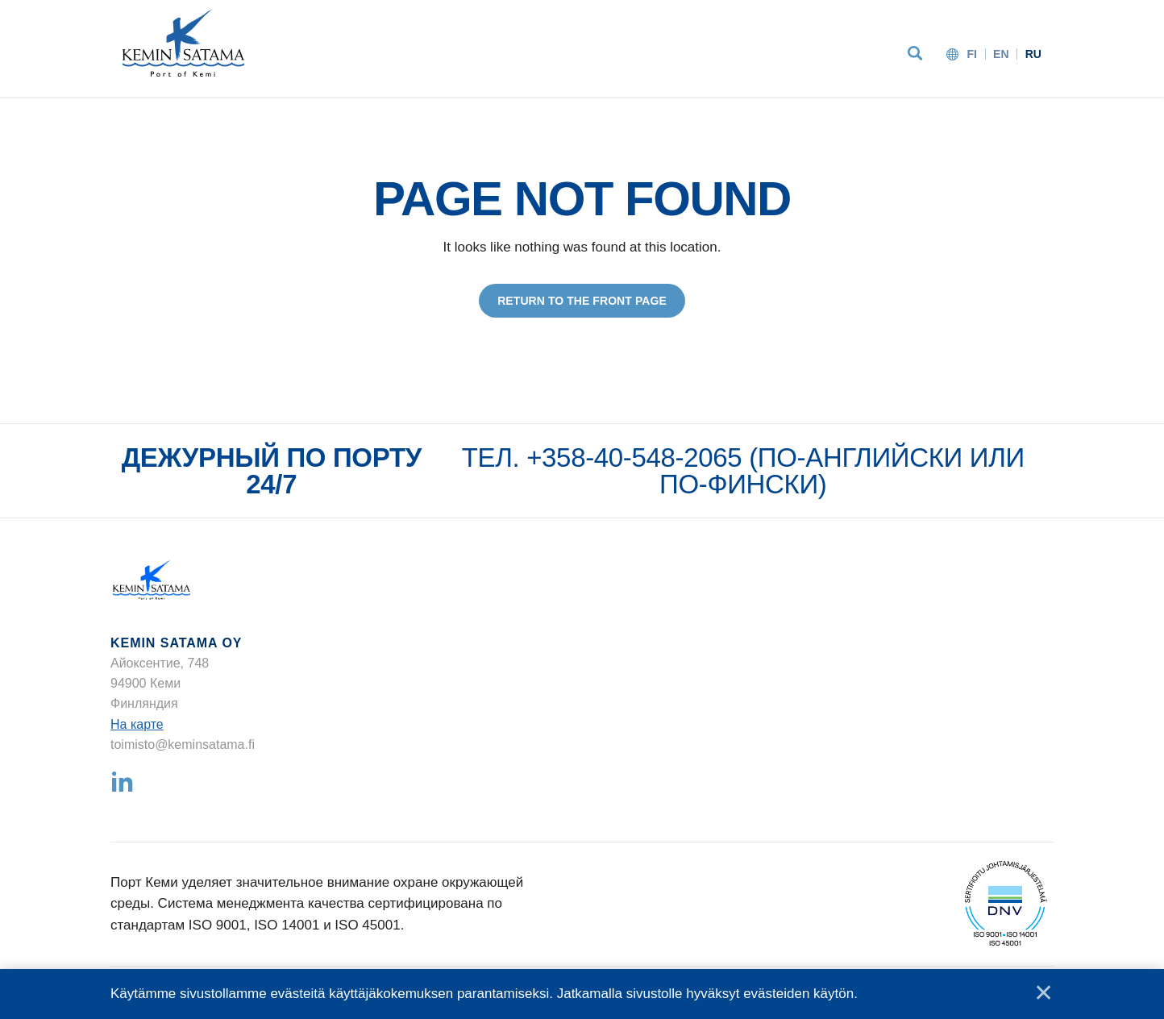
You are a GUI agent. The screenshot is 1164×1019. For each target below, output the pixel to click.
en (1001, 54)
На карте (137, 724)
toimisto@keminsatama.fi (182, 744)
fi (972, 54)
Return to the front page (582, 300)
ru (1033, 54)
